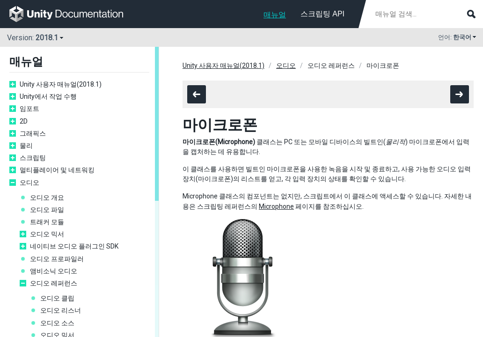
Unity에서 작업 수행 (48, 96)
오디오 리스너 (60, 310)
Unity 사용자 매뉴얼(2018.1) (61, 84)
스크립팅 (33, 157)
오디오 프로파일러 (57, 259)
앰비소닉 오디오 (53, 271)
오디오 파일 (47, 209)
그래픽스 (33, 133)
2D (24, 121)
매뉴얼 (274, 15)
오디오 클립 (57, 298)
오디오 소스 (57, 323)
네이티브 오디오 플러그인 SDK (74, 246)
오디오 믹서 (47, 234)
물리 (26, 145)
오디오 (29, 182)
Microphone (276, 206)
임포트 (29, 108)
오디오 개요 (47, 197)
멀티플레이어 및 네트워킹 (57, 170)
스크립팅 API (322, 14)
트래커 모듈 (47, 222)
